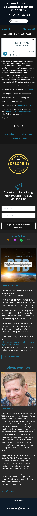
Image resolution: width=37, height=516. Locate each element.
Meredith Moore (24, 105)
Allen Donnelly (29, 90)
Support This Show (11, 357)
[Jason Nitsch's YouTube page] (13, 491)
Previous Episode (20, 138)
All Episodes (27, 134)
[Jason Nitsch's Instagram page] (8, 491)
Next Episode (10, 134)
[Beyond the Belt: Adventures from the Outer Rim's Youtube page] (22, 15)
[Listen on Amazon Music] (28, 240)
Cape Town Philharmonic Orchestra (18, 112)
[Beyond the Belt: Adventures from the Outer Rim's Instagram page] (17, 15)
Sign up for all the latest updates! (18, 225)
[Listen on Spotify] (21, 240)
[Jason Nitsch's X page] (3, 491)
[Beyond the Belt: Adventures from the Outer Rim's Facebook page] (9, 15)
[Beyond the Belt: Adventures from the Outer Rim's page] (27, 15)
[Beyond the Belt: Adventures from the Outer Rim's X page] (12, 15)
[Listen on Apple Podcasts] (14, 240)
